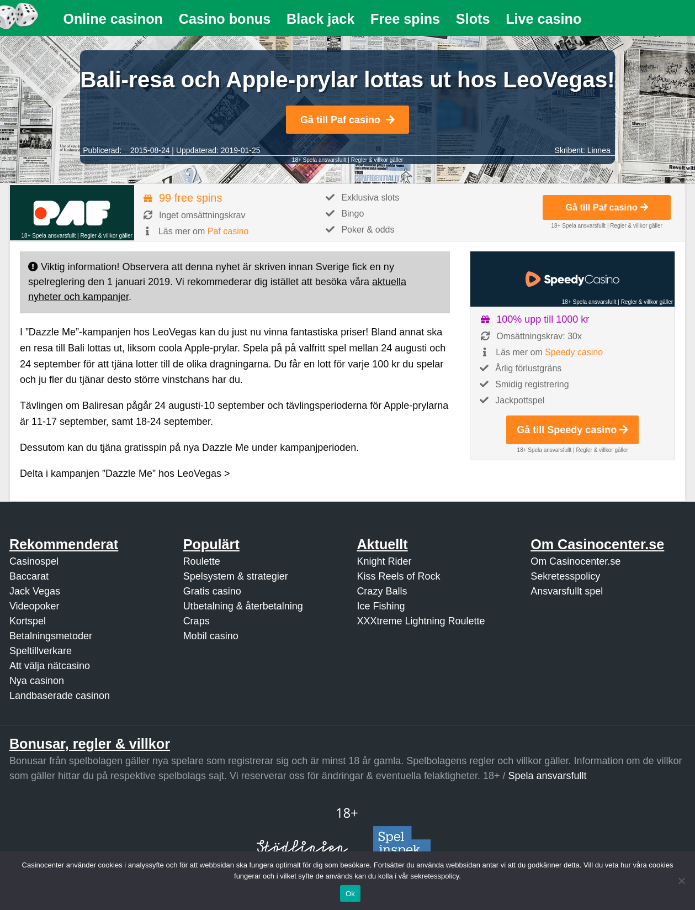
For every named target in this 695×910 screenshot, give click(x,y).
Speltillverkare (40, 650)
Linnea (599, 150)
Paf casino (228, 231)
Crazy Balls (382, 591)
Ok (350, 894)
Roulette (201, 561)
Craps (196, 621)
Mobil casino (210, 635)
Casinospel (34, 561)
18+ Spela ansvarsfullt (319, 160)
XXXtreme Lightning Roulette (421, 621)
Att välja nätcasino (49, 665)
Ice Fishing (381, 606)
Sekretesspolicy (565, 576)
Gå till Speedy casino (572, 429)
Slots (473, 19)
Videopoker (34, 606)
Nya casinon (36, 680)
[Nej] (681, 880)
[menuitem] (113, 19)
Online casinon (113, 19)
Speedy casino (574, 352)
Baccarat (29, 576)
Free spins (405, 19)
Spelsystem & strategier (235, 576)
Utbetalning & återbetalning (243, 606)
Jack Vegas (34, 591)
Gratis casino (212, 591)
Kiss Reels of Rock (398, 576)
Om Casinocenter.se (575, 561)
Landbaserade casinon (59, 695)
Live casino (543, 19)
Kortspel (27, 621)
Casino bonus (225, 19)
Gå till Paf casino (347, 119)
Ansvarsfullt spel (566, 591)
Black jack (320, 19)
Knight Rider (384, 561)
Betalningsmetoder (50, 635)
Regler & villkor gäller (377, 160)
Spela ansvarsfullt (547, 775)
